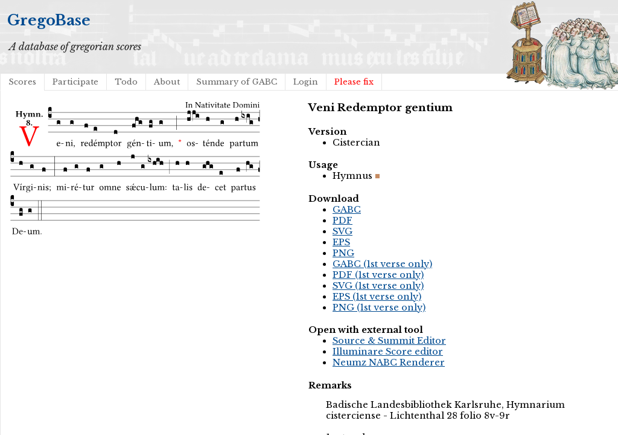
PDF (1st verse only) (378, 274)
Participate (75, 82)
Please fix (354, 82)
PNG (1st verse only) (379, 307)
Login (305, 82)
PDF (342, 220)
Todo (126, 82)
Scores (22, 82)
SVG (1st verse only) (378, 285)
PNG (343, 253)
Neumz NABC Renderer (389, 362)
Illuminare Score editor (388, 351)
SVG (342, 231)
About (167, 82)
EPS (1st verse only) (377, 296)
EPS (341, 242)
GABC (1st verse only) (382, 264)
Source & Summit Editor (389, 340)
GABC (347, 209)
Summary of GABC (236, 82)
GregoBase (49, 20)
